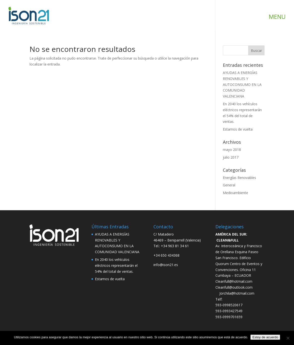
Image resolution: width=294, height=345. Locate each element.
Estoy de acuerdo (265, 337)
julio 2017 (230, 157)
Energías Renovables (239, 177)
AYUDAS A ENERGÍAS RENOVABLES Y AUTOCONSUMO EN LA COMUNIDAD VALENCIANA (242, 84)
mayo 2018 (232, 149)
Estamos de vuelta (238, 129)
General (229, 185)
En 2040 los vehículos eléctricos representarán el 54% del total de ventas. (116, 265)
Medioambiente (235, 192)
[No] (287, 338)
